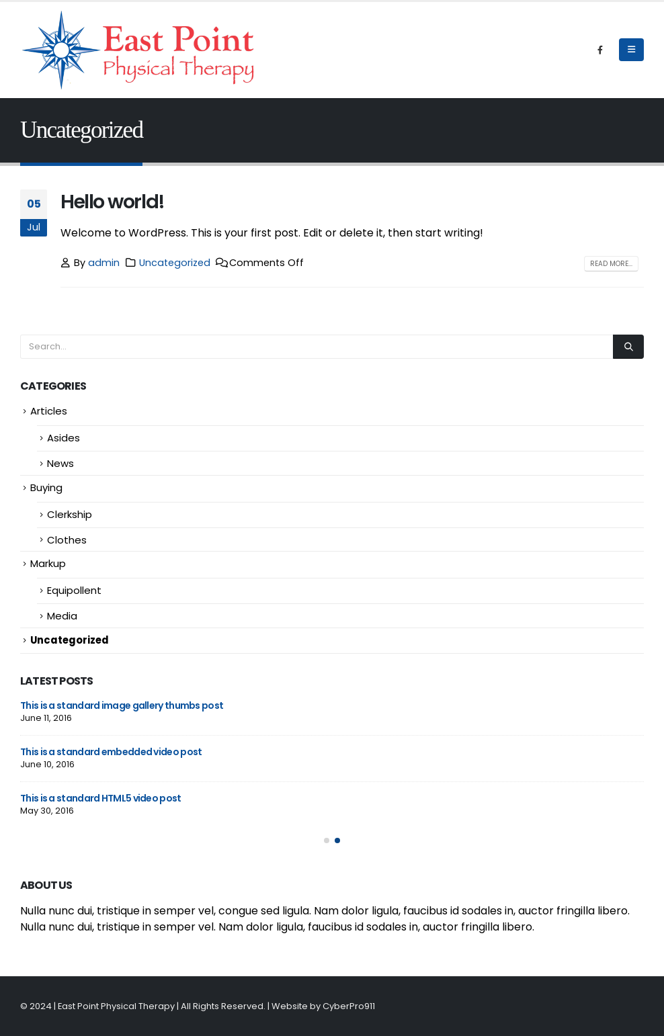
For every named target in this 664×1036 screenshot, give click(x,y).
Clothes (67, 540)
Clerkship (69, 514)
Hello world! (112, 201)
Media (62, 616)
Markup (48, 563)
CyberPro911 (349, 1006)
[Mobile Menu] (631, 49)
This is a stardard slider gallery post (99, 798)
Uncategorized (174, 262)
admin (104, 262)
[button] (326, 840)
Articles (48, 411)
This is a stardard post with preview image (115, 752)
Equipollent (74, 590)
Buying (46, 487)
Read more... (611, 264)
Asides (63, 438)
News (60, 463)
